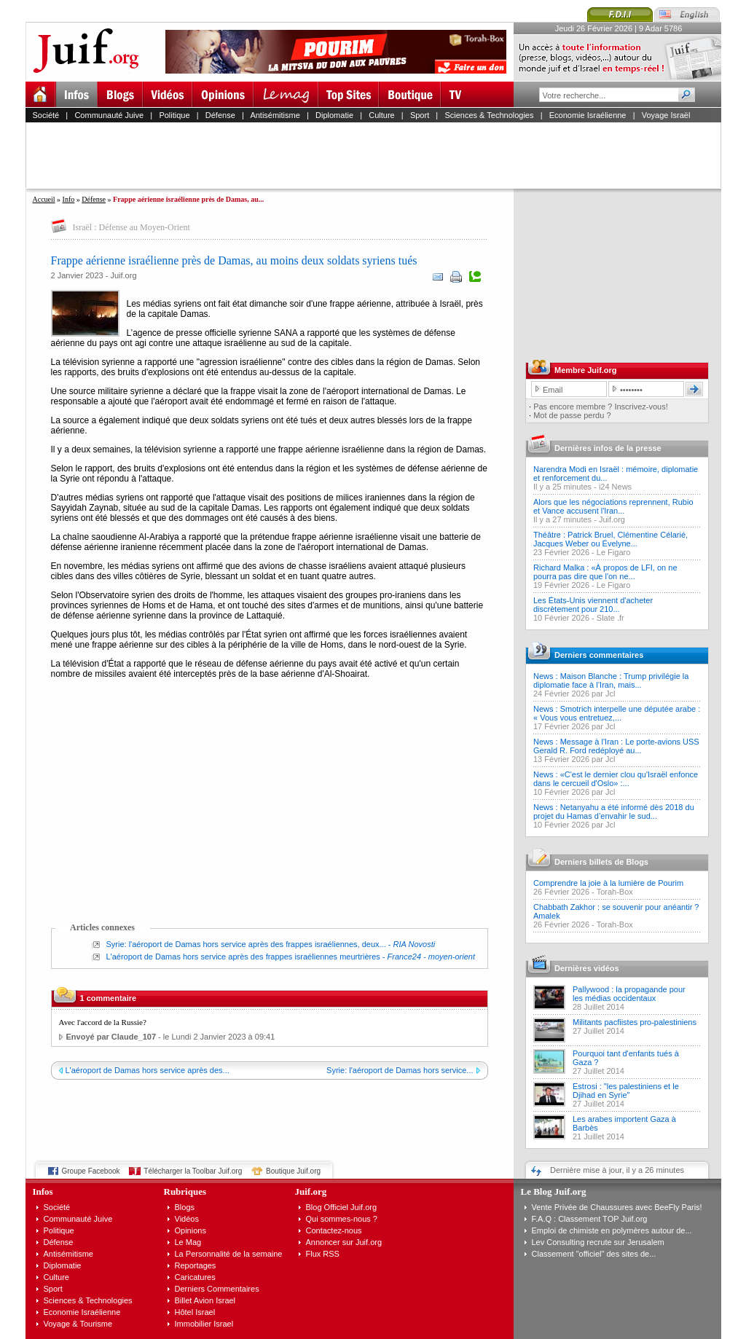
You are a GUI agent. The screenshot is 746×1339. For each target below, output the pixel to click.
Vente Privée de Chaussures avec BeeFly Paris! (617, 1207)
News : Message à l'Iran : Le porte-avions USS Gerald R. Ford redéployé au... (616, 746)
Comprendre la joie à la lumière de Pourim (608, 883)
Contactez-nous (334, 1230)
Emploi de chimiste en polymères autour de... (612, 1230)
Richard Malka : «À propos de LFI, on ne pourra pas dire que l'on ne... (605, 572)
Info (69, 199)
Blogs (185, 1207)
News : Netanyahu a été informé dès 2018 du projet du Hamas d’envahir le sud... (613, 811)
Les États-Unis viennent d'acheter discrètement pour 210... (593, 604)
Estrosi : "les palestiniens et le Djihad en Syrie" (626, 1090)
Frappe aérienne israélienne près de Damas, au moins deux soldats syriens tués (234, 260)
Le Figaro (613, 552)
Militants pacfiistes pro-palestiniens (634, 1022)
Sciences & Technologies (488, 115)
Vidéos (187, 1218)
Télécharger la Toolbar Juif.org (193, 1171)
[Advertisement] (379, 155)
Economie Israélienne (588, 115)
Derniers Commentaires (217, 1288)
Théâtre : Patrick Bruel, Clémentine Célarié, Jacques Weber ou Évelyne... (610, 539)
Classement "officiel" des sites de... (594, 1253)
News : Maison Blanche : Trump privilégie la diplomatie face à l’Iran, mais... (610, 680)
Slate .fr (610, 617)
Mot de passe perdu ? (571, 415)
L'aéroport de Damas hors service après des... (147, 1070)
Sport (419, 115)
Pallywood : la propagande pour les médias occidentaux (629, 993)
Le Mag (188, 1242)
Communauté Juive (109, 115)
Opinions (190, 1230)
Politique (174, 115)
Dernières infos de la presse (607, 448)
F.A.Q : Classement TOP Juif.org (590, 1218)
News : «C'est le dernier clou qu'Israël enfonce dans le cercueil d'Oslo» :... (615, 779)
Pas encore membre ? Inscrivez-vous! (600, 406)
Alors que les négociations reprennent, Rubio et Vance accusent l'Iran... (613, 506)
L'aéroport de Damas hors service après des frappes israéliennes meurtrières (243, 956)
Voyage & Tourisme (78, 1323)
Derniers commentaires (598, 655)
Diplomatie (334, 115)
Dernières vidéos (586, 968)
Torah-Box (615, 891)
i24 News (615, 486)
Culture (381, 115)
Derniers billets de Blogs (601, 861)
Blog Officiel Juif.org (341, 1207)
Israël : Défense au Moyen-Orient (131, 227)
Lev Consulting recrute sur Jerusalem (598, 1242)
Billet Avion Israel (205, 1300)
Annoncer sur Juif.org (344, 1242)
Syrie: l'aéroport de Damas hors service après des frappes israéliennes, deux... (246, 944)
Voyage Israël (666, 115)
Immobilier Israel (204, 1323)
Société (46, 115)
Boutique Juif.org (293, 1171)
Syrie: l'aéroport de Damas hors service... (399, 1070)
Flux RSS (322, 1253)
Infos (43, 1191)
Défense (220, 115)
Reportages (195, 1265)
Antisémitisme (274, 115)
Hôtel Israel (195, 1312)
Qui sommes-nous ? (341, 1218)
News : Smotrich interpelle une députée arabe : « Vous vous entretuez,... (616, 713)
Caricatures (195, 1277)
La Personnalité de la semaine (229, 1253)
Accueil (44, 199)
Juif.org (612, 519)
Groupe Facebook (91, 1171)
